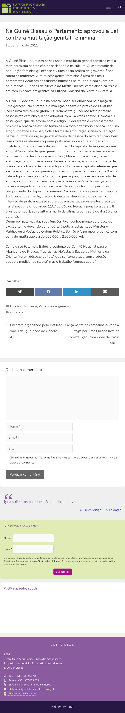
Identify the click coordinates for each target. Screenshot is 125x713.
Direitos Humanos (23, 306)
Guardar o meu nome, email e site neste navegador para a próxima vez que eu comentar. (63, 460)
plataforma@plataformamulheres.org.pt (29, 689)
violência (16, 312)
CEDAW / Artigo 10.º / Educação (100, 510)
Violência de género (54, 306)
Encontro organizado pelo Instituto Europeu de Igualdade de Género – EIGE (34, 331)
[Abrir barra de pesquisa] (120, 7)
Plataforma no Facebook (20, 693)
